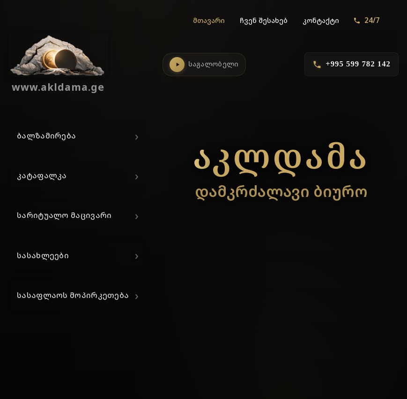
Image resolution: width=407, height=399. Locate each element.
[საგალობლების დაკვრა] (177, 64)
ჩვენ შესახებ (264, 20)
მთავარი (209, 20)
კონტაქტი (321, 20)
